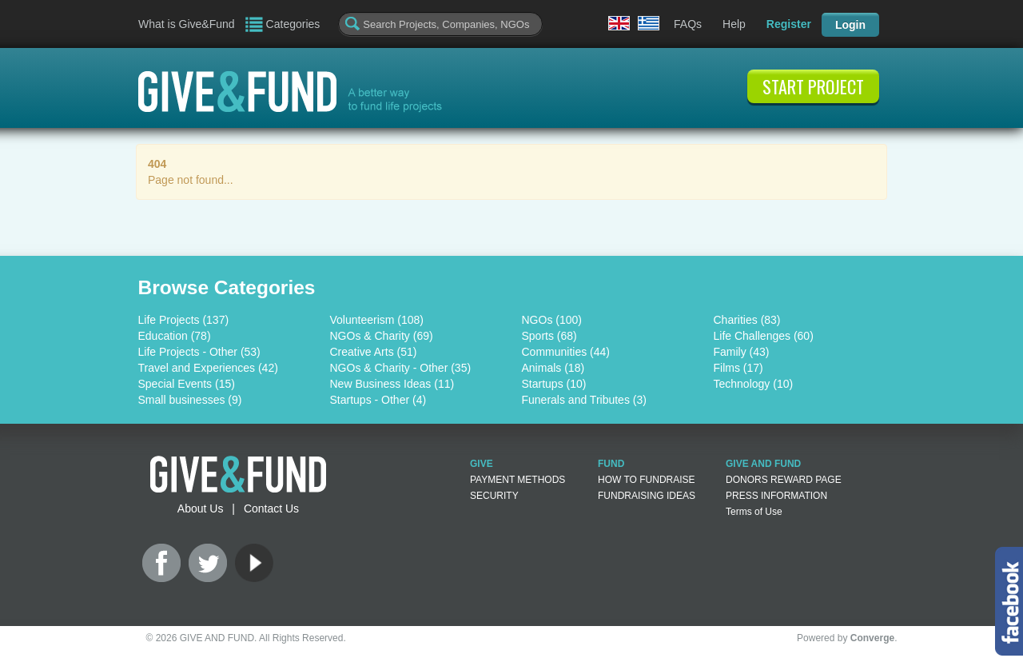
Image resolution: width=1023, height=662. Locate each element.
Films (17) (738, 367)
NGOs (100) (552, 319)
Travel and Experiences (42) (208, 367)
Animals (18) (553, 367)
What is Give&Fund (186, 24)
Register (788, 24)
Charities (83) (747, 319)
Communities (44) (566, 351)
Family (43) (742, 351)
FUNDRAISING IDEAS (646, 495)
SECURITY (494, 495)
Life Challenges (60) (764, 335)
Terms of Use (754, 511)
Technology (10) (754, 383)
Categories (293, 24)
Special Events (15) (186, 383)
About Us (200, 508)
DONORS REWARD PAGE (784, 479)
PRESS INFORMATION (776, 495)
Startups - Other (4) (378, 399)
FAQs (688, 24)
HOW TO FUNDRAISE (646, 479)
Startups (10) (554, 383)
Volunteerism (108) (377, 319)
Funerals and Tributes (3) (584, 399)
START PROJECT (813, 86)
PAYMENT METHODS (517, 479)
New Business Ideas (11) (392, 383)
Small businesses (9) (190, 399)
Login (850, 24)
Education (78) (174, 335)
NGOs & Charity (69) (381, 335)
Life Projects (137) (183, 319)
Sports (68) (549, 335)
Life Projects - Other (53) (199, 351)
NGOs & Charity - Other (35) (401, 367)
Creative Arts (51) (373, 351)
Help (734, 24)
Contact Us (271, 508)
